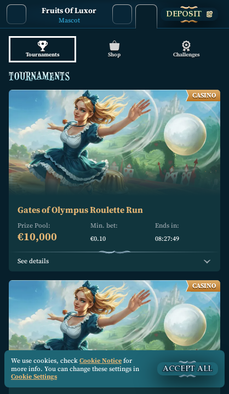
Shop (114, 49)
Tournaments (42, 49)
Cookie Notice (100, 360)
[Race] (146, 14)
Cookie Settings (34, 377)
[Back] (16, 14)
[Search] (122, 14)
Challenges (186, 49)
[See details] (207, 261)
